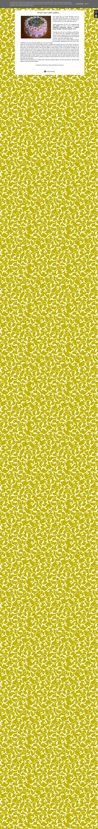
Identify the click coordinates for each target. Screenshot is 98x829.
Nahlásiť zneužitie (66, 828)
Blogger (61, 828)
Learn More (79, 3)
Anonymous (61, 62)
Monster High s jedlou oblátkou (48, 10)
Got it (87, 3)
